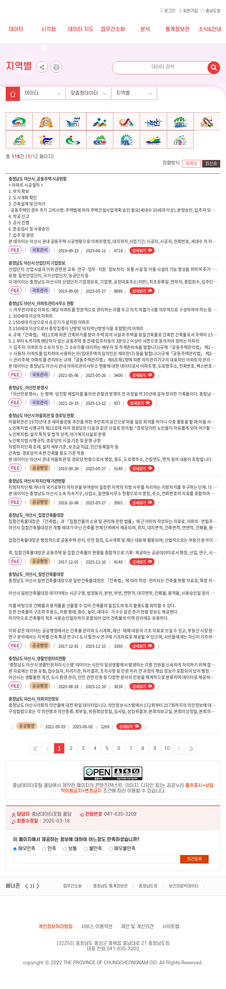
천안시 (19, 129)
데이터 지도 (81, 29)
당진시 (207, 129)
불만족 (95, 863)
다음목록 (178, 763)
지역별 (138, 89)
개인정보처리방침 (55, 941)
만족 (52, 863)
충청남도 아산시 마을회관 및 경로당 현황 (44, 428)
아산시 (99, 129)
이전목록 (47, 763)
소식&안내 (209, 29)
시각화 (48, 29)
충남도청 (213, 11)
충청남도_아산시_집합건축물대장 (38, 529)
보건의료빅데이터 (183, 901)
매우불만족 (124, 863)
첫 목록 (35, 763)
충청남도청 (148, 901)
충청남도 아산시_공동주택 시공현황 (40, 191)
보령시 (73, 129)
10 (167, 763)
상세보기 (139, 262)
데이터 (16, 29)
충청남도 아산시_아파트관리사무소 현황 (44, 316)
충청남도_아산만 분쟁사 (30, 400)
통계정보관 (177, 29)
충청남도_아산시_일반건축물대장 (38, 588)
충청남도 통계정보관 (110, 901)
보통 (72, 863)
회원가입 (190, 11)
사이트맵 (170, 941)
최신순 (211, 175)
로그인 (169, 11)
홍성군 (126, 154)
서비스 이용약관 (96, 941)
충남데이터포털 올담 (113, 924)
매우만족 (26, 863)
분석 (145, 29)
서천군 (73, 154)
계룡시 (180, 129)
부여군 (46, 154)
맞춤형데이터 (94, 89)
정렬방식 (171, 174)
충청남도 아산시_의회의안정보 (36, 713)
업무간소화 (113, 29)
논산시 (153, 129)
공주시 (46, 129)
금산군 (19, 154)
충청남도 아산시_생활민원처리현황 (39, 672)
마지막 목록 (190, 763)
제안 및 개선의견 (137, 941)
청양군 (99, 154)
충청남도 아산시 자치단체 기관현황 (39, 494)
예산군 (153, 154)
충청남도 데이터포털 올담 (33, 11)
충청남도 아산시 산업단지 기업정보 (39, 275)
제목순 (192, 175)
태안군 (180, 154)
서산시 (126, 129)
